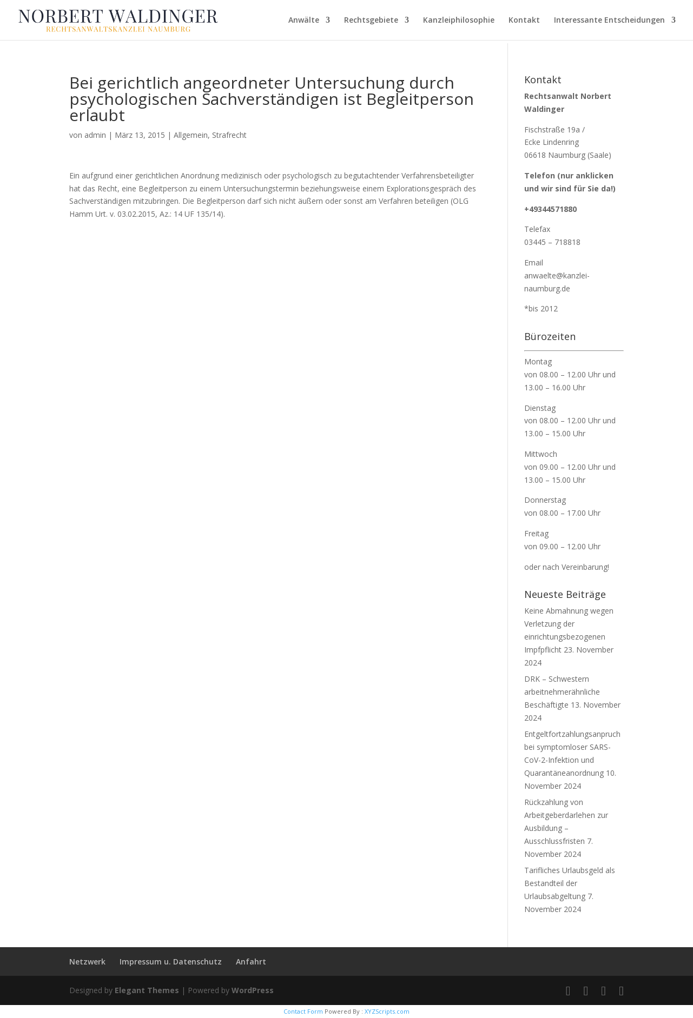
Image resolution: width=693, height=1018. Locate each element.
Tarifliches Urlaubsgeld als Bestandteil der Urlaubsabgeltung (569, 883)
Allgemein (191, 135)
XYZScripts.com (387, 1011)
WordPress (253, 990)
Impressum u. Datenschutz (171, 961)
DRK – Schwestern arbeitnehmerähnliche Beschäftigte (562, 692)
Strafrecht (229, 135)
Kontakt (524, 20)
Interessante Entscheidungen (609, 20)
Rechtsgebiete (371, 20)
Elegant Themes (147, 990)
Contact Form (303, 1011)
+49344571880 (550, 209)
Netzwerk (87, 961)
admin (95, 135)
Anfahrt (251, 961)
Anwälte (303, 20)
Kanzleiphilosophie (458, 20)
